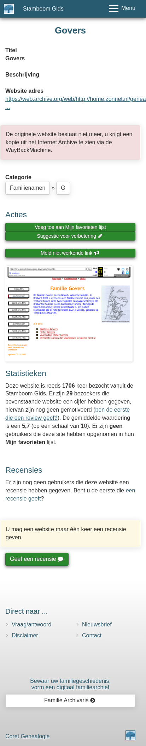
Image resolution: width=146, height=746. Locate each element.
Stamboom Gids (43, 9)
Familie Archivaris (69, 700)
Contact (91, 635)
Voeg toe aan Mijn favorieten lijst (70, 227)
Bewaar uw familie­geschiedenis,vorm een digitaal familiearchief (70, 684)
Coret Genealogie (27, 736)
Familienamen (27, 188)
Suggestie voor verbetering (70, 236)
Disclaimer (25, 635)
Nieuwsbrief (97, 624)
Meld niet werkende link (70, 253)
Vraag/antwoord (31, 624)
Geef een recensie (36, 559)
